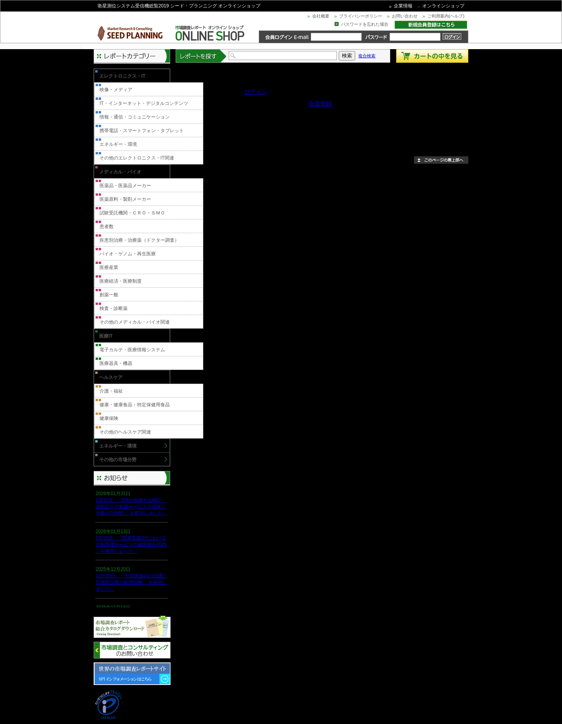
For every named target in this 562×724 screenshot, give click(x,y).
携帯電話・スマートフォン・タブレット (142, 130)
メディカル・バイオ (120, 172)
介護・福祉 (111, 391)
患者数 (107, 226)
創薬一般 (109, 294)
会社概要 (320, 16)
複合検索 (366, 55)
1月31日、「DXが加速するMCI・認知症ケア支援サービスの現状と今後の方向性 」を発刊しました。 (131, 506)
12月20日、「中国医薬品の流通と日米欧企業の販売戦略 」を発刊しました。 (131, 582)
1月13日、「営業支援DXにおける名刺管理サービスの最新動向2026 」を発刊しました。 (131, 544)
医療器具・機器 (116, 363)
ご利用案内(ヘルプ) (445, 16)
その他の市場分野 (118, 459)
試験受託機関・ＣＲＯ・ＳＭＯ (132, 213)
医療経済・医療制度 (121, 281)
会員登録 (320, 103)
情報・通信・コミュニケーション (135, 117)
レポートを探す (201, 56)
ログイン (255, 92)
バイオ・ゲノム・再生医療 (128, 254)
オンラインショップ (443, 6)
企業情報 (403, 6)
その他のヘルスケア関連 (125, 432)
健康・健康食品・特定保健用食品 (135, 404)
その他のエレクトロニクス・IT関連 (137, 158)
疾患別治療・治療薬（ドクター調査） (139, 240)
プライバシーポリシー (360, 16)
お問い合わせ (405, 16)
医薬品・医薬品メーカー (125, 185)
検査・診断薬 (114, 308)
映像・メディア (116, 89)
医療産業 (109, 267)
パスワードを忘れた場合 (364, 24)
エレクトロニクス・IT (122, 76)
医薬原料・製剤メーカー (125, 199)
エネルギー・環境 (118, 144)
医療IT (106, 336)
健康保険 (109, 418)
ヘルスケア (111, 377)
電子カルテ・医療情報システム (132, 349)
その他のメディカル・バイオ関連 (135, 322)
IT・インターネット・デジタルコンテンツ (144, 103)
